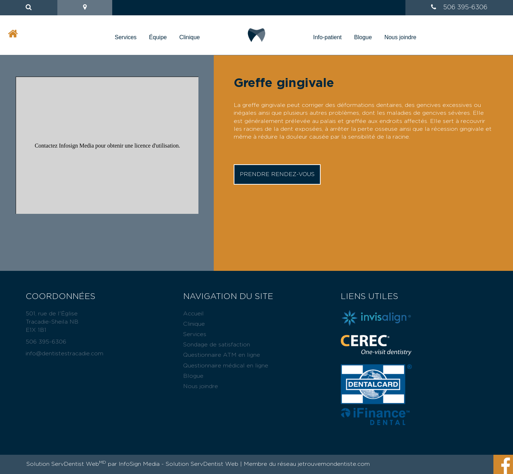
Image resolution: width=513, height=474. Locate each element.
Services (125, 37)
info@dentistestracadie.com (64, 353)
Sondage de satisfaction (216, 344)
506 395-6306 (465, 7)
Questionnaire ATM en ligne (221, 355)
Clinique (189, 37)
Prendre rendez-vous (277, 174)
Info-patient (327, 37)
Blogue (363, 37)
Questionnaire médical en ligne (225, 366)
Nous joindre (400, 37)
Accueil (193, 313)
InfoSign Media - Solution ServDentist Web (178, 464)
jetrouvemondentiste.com (334, 464)
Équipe (158, 37)
